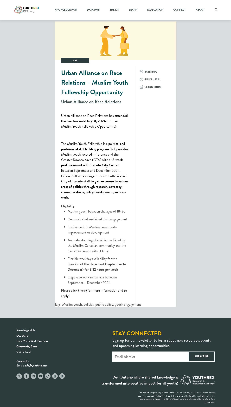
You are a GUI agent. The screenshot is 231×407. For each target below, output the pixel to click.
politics (88, 304)
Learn (133, 10)
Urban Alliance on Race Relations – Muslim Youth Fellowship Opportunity (94, 82)
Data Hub (93, 10)
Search (216, 12)
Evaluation (155, 10)
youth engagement (128, 304)
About (200, 10)
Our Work (22, 335)
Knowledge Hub (66, 10)
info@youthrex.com (36, 365)
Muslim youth (72, 304)
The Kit (114, 10)
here (82, 290)
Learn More (153, 87)
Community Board (27, 346)
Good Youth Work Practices (32, 341)
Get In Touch (23, 352)
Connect (179, 10)
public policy (104, 304)
